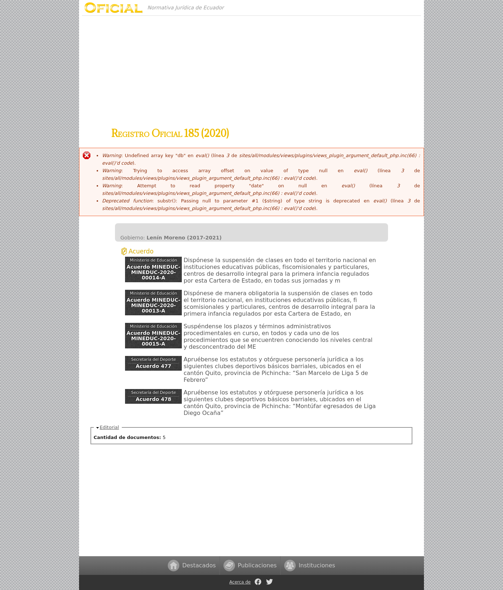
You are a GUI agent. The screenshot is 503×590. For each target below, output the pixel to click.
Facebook (258, 581)
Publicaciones (257, 565)
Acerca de (239, 582)
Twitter (269, 581)
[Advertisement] (251, 66)
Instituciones (317, 565)
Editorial (109, 427)
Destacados (199, 565)
